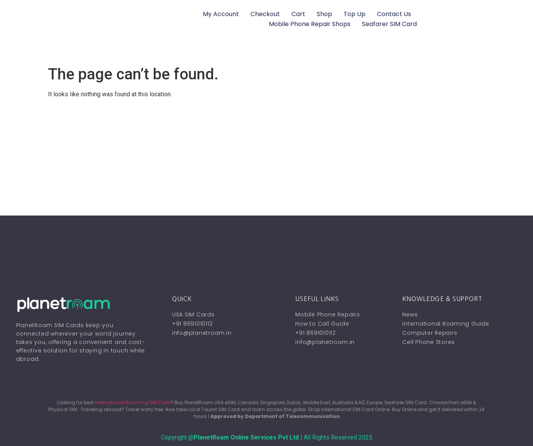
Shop (324, 14)
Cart (298, 14)
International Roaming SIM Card (133, 402)
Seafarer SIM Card (389, 24)
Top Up (354, 14)
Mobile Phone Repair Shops (309, 24)
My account (221, 14)
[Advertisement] (266, 158)
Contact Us (394, 14)
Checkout (265, 14)
